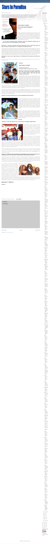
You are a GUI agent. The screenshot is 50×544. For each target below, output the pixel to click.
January (45, 520)
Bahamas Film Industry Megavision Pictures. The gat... (46, 112)
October (45, 511)
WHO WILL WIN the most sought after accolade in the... (46, 304)
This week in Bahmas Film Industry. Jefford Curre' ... (46, 249)
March (45, 517)
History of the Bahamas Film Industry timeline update (46, 106)
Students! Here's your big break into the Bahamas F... (46, 48)
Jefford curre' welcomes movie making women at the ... (46, 130)
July (45, 513)
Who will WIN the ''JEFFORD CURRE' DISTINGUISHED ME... (46, 326)
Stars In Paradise (44, 533)
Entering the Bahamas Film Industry (46, 43)
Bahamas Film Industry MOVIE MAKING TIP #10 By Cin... (46, 146)
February (45, 518)
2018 (44, 18)
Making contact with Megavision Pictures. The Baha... (46, 140)
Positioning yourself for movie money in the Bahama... (46, 73)
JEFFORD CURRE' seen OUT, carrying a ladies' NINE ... (46, 309)
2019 (44, 17)
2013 (44, 526)
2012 (44, 527)
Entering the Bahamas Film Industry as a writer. (46, 217)
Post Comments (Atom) (9, 232)
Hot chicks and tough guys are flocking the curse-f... (46, 84)
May (45, 514)
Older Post (37, 230)
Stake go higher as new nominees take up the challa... (46, 55)
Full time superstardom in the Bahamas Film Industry (46, 78)
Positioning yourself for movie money (46, 134)
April (45, 515)
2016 (44, 522)
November (45, 23)
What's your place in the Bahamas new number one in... (46, 255)
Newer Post (4, 230)
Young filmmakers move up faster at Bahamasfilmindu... (46, 39)
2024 (44, 14)
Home (21, 230)
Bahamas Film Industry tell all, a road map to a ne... (46, 189)
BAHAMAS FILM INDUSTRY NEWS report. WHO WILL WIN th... (46, 267)
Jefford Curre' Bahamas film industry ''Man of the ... (46, 28)
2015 (44, 523)
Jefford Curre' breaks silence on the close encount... (46, 343)
